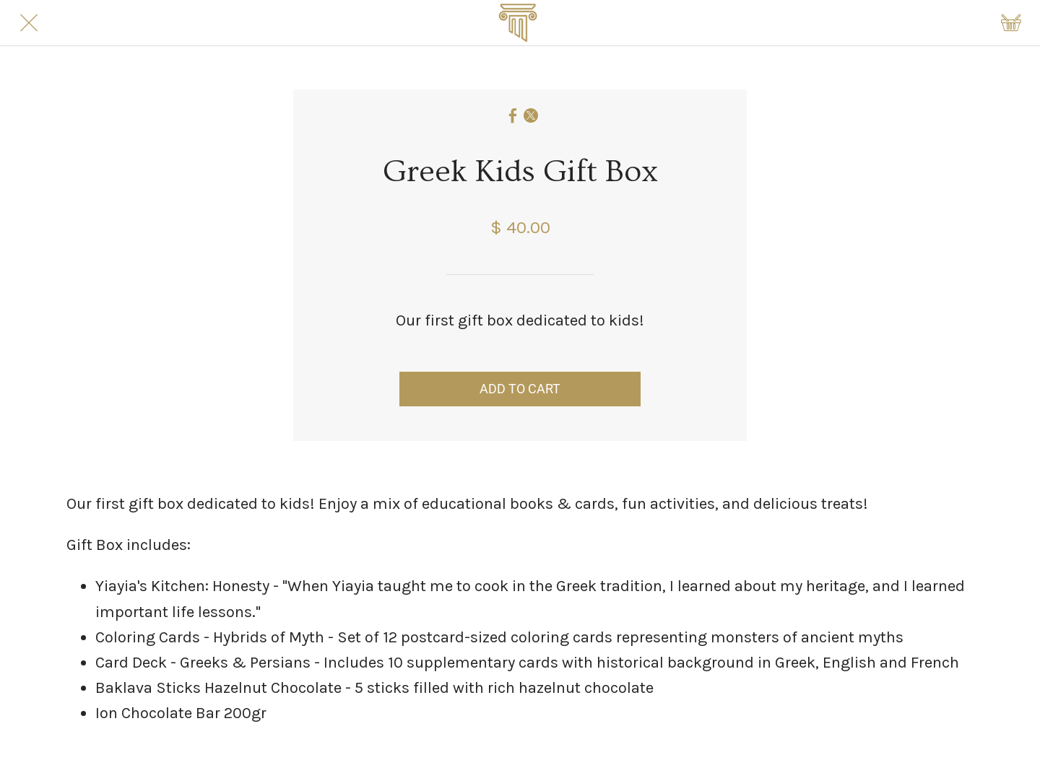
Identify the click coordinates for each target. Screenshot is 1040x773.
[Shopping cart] (1011, 23)
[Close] (29, 23)
